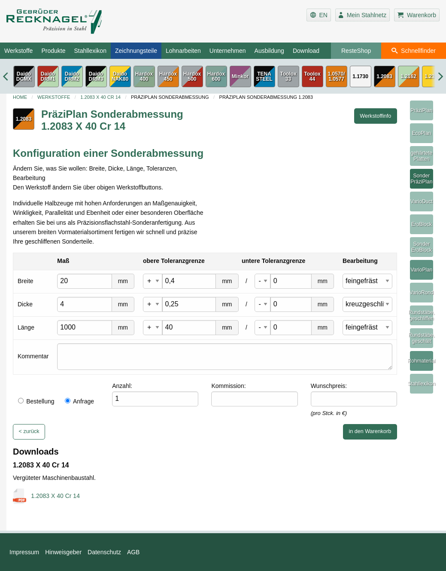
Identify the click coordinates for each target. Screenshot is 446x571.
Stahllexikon (90, 50)
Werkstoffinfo (375, 116)
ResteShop (356, 50)
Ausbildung (269, 50)
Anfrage (79, 401)
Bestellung (36, 401)
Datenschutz (104, 552)
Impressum (24, 552)
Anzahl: (122, 385)
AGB (133, 552)
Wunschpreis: (329, 385)
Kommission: (228, 385)
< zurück (29, 431)
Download (306, 50)
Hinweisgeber (63, 552)
